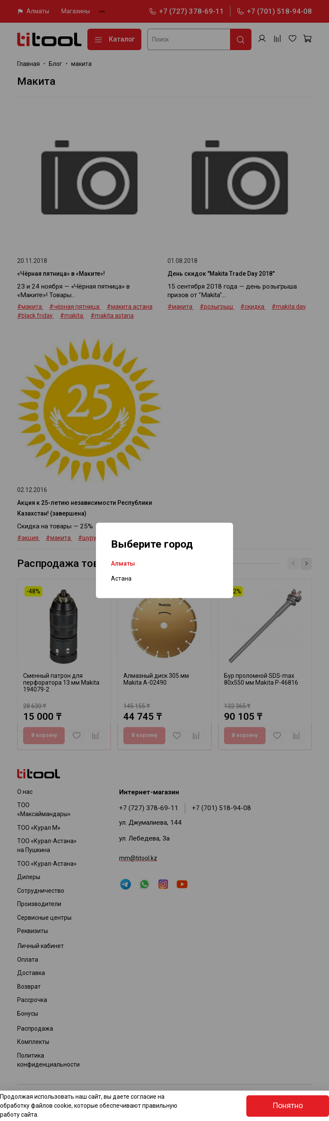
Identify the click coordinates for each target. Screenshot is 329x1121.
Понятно (287, 1105)
